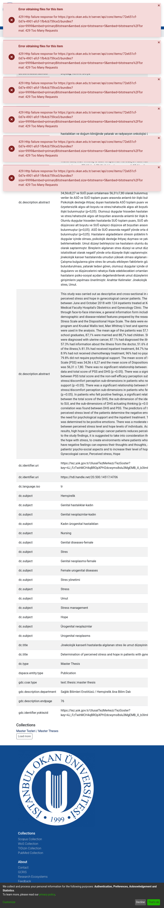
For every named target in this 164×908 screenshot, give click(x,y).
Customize (9, 902)
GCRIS (22, 872)
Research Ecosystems (33, 876)
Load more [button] (24, 736)
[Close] (159, 5)
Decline (140, 902)
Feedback (24, 881)
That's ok (153, 902)
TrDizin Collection (29, 848)
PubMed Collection (30, 853)
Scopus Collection (30, 839)
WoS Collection (28, 844)
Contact (23, 867)
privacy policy (47, 894)
